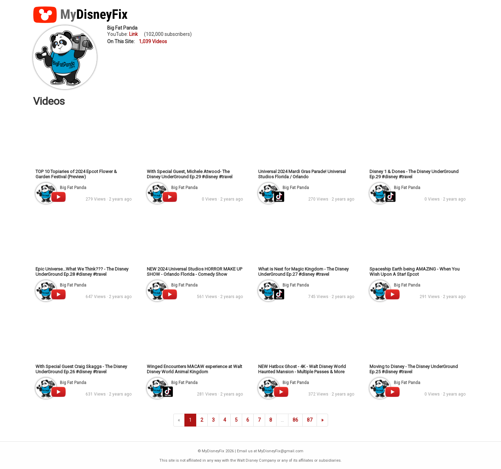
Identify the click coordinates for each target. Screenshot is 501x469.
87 (309, 420)
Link (133, 34)
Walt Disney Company (256, 460)
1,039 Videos (153, 41)
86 (295, 420)
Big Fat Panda (122, 28)
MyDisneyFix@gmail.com (280, 451)
